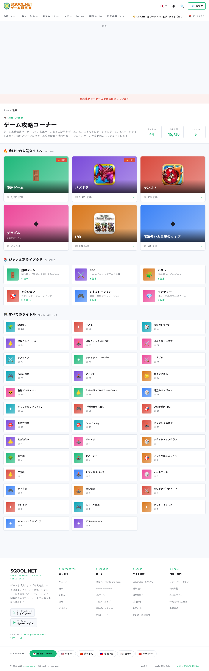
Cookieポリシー (177, 594)
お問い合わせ (139, 608)
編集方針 (137, 588)
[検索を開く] (182, 6)
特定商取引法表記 (178, 601)
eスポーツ (100, 594)
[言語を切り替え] (164, 6)
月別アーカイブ (103, 601)
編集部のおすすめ (104, 608)
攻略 (61, 601)
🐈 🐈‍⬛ (159, 16)
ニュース (63, 581)
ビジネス (63, 608)
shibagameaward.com (34, 634)
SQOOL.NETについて (143, 581)
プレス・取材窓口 (141, 614)
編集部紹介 (138, 594)
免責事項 (174, 608)
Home (6, 110)
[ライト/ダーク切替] (173, 6)
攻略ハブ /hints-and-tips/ (108, 581)
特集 (61, 588)
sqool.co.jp (16, 637)
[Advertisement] (106, 59)
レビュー (63, 594)
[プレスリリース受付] (197, 5)
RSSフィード (102, 614)
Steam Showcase (104, 588)
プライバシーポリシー (180, 581)
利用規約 (174, 588)
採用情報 (137, 601)
